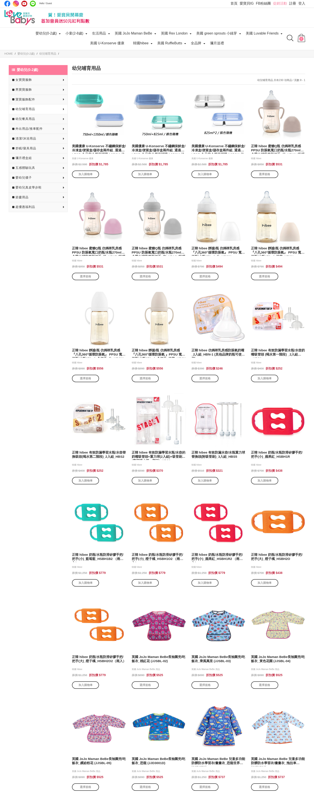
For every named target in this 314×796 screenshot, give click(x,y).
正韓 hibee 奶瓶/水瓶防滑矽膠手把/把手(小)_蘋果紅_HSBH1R (276, 454)
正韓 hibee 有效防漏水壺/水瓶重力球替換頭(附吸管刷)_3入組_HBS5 (218, 454)
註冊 (292, 3)
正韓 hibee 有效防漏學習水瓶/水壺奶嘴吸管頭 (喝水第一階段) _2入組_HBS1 (278, 353)
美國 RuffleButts (169, 43)
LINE (33, 4)
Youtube (24, 4)
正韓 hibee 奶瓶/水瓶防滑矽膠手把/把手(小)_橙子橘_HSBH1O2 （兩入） (157, 557)
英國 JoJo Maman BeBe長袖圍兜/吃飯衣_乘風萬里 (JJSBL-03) (218, 659)
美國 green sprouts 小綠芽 (216, 33)
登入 (301, 3)
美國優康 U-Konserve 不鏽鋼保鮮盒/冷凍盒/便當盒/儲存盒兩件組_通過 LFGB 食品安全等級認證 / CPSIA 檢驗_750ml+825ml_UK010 (159, 149)
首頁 (233, 3)
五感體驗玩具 (25, 167)
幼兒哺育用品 (25, 109)
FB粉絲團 (263, 3)
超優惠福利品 (25, 207)
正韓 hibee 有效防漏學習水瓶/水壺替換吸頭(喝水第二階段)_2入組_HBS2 (99, 454)
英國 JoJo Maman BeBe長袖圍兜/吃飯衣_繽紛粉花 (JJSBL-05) (99, 761)
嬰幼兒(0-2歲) (46, 33)
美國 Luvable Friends (262, 33)
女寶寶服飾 (23, 79)
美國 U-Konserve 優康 (107, 43)
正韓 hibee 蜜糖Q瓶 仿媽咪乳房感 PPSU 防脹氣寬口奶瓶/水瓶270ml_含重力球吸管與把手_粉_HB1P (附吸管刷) (99, 251)
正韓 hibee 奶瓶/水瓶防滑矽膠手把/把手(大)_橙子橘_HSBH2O (276, 557)
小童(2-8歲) (74, 33)
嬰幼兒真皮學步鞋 (28, 187)
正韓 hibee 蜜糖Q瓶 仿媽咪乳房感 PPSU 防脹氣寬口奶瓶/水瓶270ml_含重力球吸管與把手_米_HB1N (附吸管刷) (278, 149)
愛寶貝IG (247, 3)
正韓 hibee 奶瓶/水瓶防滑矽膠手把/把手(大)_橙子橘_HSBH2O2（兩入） (99, 659)
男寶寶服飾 (23, 89)
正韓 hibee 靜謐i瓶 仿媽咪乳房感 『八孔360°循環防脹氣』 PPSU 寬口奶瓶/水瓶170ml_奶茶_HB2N (277, 251)
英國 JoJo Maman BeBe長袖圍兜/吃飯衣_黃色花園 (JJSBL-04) (278, 659)
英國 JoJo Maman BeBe (133, 33)
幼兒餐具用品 (25, 119)
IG (16, 4)
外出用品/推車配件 (29, 128)
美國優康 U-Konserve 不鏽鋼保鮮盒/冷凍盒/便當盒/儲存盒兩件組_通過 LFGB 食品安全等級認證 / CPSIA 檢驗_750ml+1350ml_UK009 (99, 149)
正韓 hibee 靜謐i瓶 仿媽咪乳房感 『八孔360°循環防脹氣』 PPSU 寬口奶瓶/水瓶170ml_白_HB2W (218, 251)
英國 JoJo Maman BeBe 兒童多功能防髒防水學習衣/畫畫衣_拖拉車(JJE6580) (278, 761)
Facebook (7, 4)
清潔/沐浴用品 (25, 138)
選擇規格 (264, 174)
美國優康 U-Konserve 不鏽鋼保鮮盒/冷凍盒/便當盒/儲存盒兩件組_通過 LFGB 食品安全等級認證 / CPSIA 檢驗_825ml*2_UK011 (218, 149)
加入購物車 (85, 174)
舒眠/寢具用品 (25, 148)
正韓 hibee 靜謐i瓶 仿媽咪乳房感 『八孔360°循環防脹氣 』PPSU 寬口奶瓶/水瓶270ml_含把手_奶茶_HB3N (159, 353)
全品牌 (196, 43)
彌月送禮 (217, 43)
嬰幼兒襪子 (23, 177)
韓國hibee (140, 43)
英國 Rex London (174, 33)
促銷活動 (280, 3)
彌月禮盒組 (23, 158)
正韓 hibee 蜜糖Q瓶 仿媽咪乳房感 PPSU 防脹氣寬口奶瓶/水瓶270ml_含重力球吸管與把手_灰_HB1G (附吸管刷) (159, 251)
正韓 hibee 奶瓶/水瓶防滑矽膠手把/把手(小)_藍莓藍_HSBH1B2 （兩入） (97, 557)
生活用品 (99, 33)
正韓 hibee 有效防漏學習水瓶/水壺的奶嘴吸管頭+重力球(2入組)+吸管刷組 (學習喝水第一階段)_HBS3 (159, 455)
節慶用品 (22, 197)
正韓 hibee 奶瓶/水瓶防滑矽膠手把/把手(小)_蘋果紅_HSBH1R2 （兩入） (217, 557)
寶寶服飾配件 (25, 99)
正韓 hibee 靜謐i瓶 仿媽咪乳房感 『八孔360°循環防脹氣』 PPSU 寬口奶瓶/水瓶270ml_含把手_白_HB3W (98, 353)
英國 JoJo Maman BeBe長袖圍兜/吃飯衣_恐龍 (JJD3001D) (159, 761)
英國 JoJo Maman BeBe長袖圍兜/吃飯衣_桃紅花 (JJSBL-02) (159, 659)
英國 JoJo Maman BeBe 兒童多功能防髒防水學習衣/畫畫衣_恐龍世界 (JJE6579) (218, 761)
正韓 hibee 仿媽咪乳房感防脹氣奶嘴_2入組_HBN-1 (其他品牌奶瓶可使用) (217, 353)
